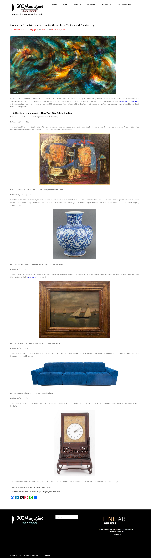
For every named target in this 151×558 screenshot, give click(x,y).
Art (43, 30)
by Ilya (33, 30)
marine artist (33, 277)
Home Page (15, 555)
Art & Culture (56, 30)
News (63, 30)
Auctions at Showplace (129, 101)
